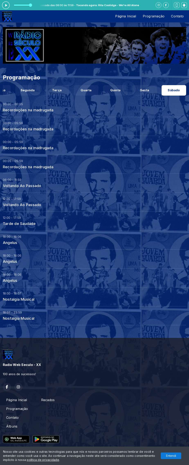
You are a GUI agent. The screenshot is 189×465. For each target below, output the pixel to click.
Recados (48, 400)
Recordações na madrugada (28, 110)
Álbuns (11, 426)
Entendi (171, 455)
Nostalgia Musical (18, 299)
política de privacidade (43, 460)
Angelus (10, 242)
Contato (177, 16)
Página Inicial (125, 16)
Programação (154, 16)
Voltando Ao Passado (22, 185)
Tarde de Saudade (19, 223)
